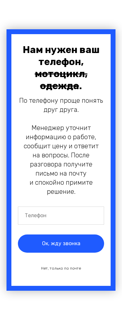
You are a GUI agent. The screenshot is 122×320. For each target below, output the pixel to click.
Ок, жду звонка (61, 243)
